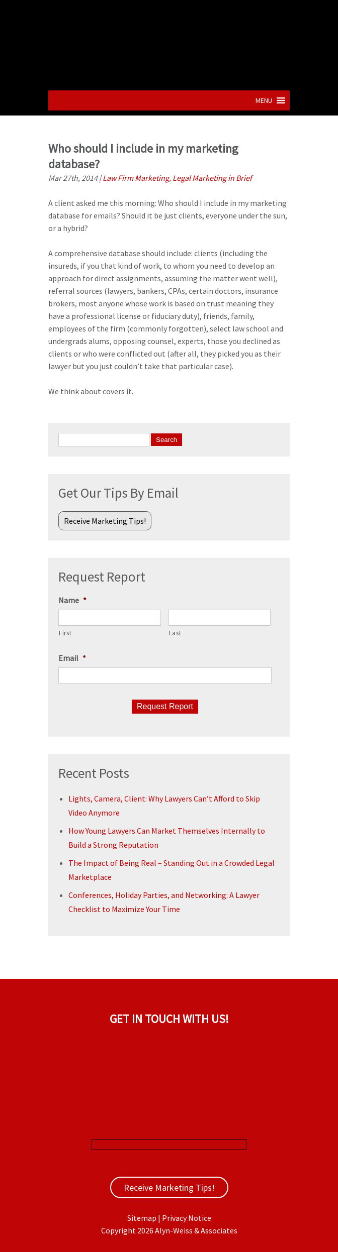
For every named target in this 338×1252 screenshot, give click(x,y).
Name (72, 600)
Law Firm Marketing (136, 178)
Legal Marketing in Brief (212, 178)
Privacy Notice (186, 1218)
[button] (264, 100)
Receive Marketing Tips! (105, 521)
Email (72, 658)
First (65, 633)
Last (175, 633)
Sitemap (141, 1218)
